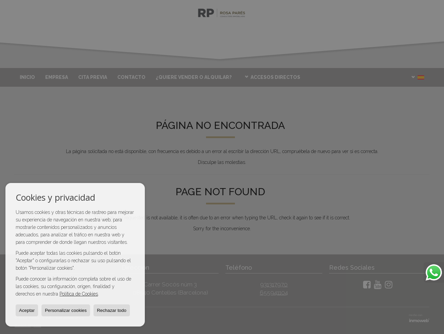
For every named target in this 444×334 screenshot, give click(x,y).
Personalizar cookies (66, 310)
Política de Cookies (78, 294)
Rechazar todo (111, 310)
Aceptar (27, 310)
